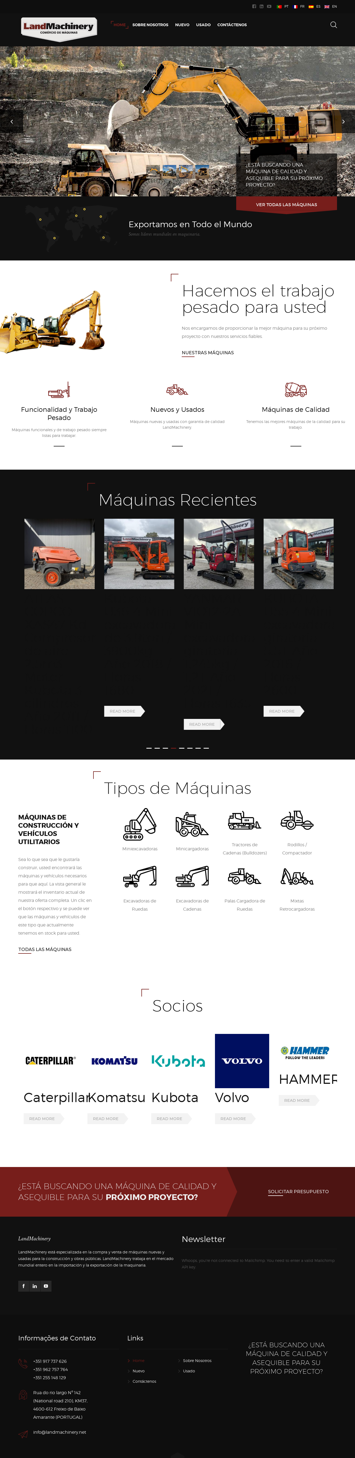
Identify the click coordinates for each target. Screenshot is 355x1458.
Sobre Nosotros (197, 1336)
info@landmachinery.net (59, 1408)
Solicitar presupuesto (298, 1167)
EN (334, 6)
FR (302, 6)
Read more (42, 698)
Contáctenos (144, 1357)
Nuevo (139, 1347)
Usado (189, 1347)
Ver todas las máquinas (286, 204)
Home (138, 1336)
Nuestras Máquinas (208, 352)
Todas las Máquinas (44, 925)
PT (286, 6)
